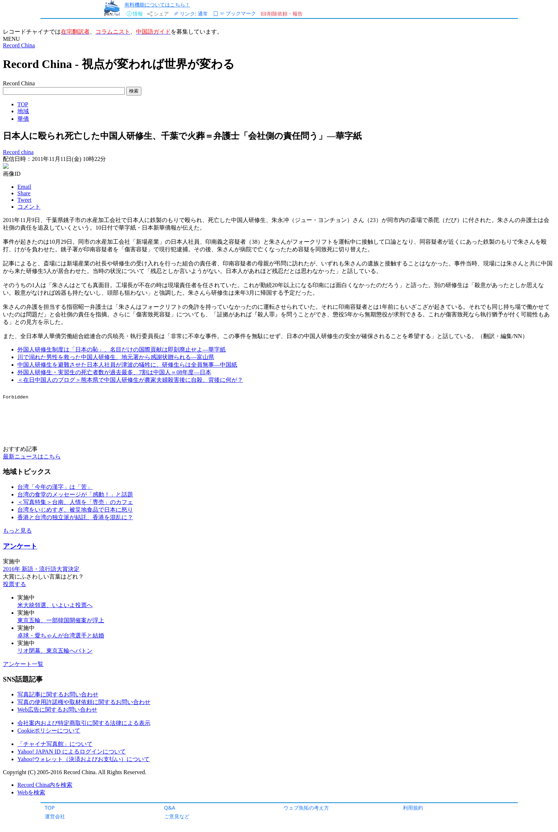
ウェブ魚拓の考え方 (306, 807)
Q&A (169, 807)
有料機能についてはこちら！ (157, 4)
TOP (50, 807)
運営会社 (55, 816)
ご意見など (176, 816)
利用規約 (413, 807)
